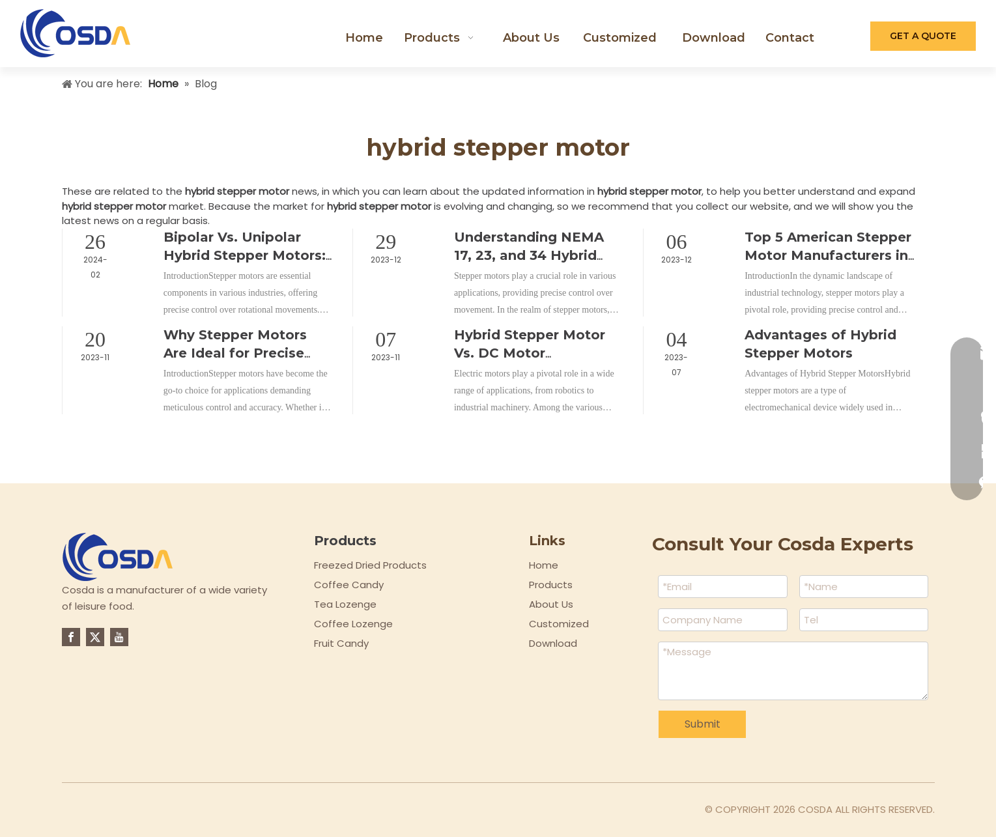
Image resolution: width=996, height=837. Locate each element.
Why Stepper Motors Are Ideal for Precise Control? (235, 353)
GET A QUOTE (923, 36)
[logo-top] (118, 557)
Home (543, 565)
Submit (702, 723)
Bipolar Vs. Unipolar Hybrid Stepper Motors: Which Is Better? (245, 255)
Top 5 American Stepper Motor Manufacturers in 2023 (828, 255)
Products (551, 584)
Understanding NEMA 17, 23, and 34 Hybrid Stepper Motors (529, 255)
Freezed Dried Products (370, 565)
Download (553, 643)
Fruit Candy (341, 643)
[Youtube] (119, 637)
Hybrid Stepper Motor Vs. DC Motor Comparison (529, 353)
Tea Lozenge (345, 604)
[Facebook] (71, 637)
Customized (559, 624)
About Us (551, 604)
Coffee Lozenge (353, 624)
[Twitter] (95, 637)
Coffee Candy (349, 584)
